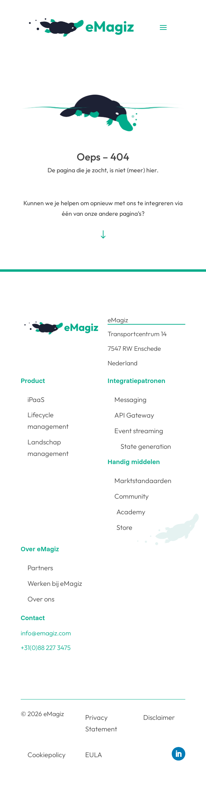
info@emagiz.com (46, 633)
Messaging (130, 399)
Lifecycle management (48, 420)
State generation (145, 446)
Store (124, 527)
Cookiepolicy (46, 754)
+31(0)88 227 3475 (46, 648)
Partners (40, 567)
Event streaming (138, 430)
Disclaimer (159, 717)
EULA (93, 754)
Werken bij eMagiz (54, 583)
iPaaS (35, 399)
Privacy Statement (101, 723)
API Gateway (134, 415)
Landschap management (48, 448)
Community (131, 496)
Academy (130, 511)
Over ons (40, 599)
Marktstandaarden (142, 480)
